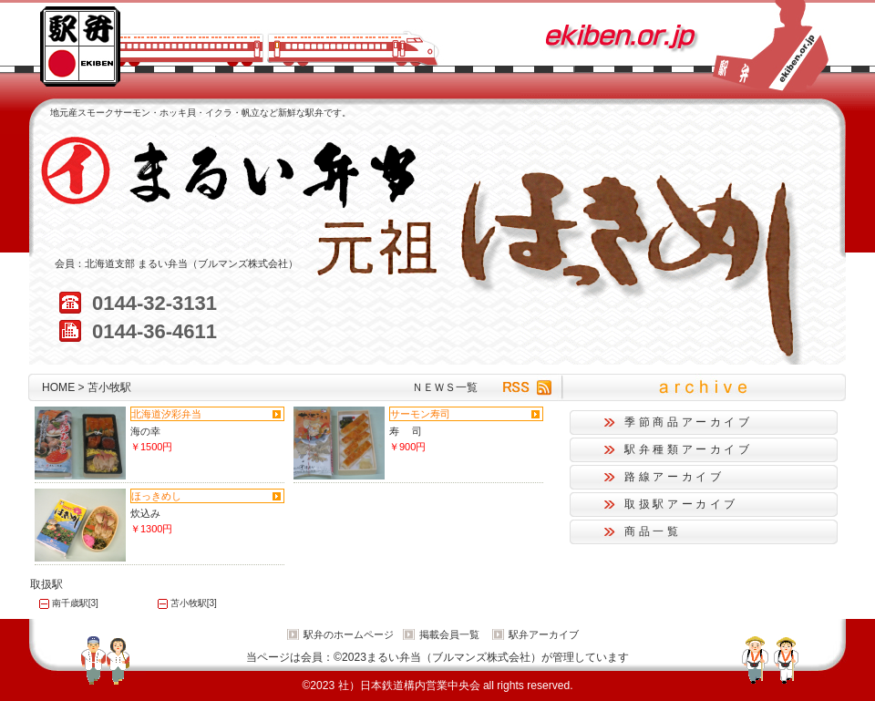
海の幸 (145, 431)
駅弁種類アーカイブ (688, 449)
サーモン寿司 (420, 413)
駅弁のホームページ (349, 634)
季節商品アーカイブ (688, 422)
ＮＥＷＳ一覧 (445, 387)
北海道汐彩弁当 (166, 413)
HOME (58, 387)
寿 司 (405, 431)
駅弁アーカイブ (544, 634)
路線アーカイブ (674, 476)
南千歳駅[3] (75, 603)
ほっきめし (156, 495)
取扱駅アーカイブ (681, 504)
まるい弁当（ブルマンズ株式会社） (218, 263)
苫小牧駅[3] (193, 603)
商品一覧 (653, 531)
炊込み (145, 513)
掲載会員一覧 (449, 634)
